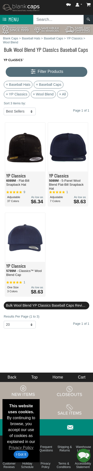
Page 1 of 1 (81, 323)
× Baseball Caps (48, 85)
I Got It (21, 454)
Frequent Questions (46, 448)
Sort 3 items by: (15, 103)
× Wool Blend (43, 94)
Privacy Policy (21, 447)
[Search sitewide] (58, 19)
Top (34, 377)
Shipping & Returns (65, 448)
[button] (68, 3)
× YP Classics (16, 94)
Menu (10, 19)
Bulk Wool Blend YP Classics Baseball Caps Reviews (47, 305)
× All (62, 94)
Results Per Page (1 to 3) (21, 316)
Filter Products (46, 71)
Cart (81, 377)
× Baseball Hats (18, 85)
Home (58, 377)
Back (11, 377)
